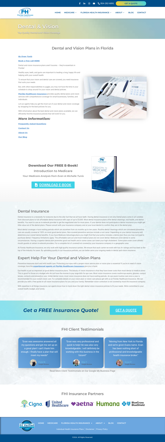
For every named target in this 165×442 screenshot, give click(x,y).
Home (58, 13)
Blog (131, 13)
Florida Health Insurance (96, 13)
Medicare (70, 13)
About (119, 13)
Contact (141, 13)
